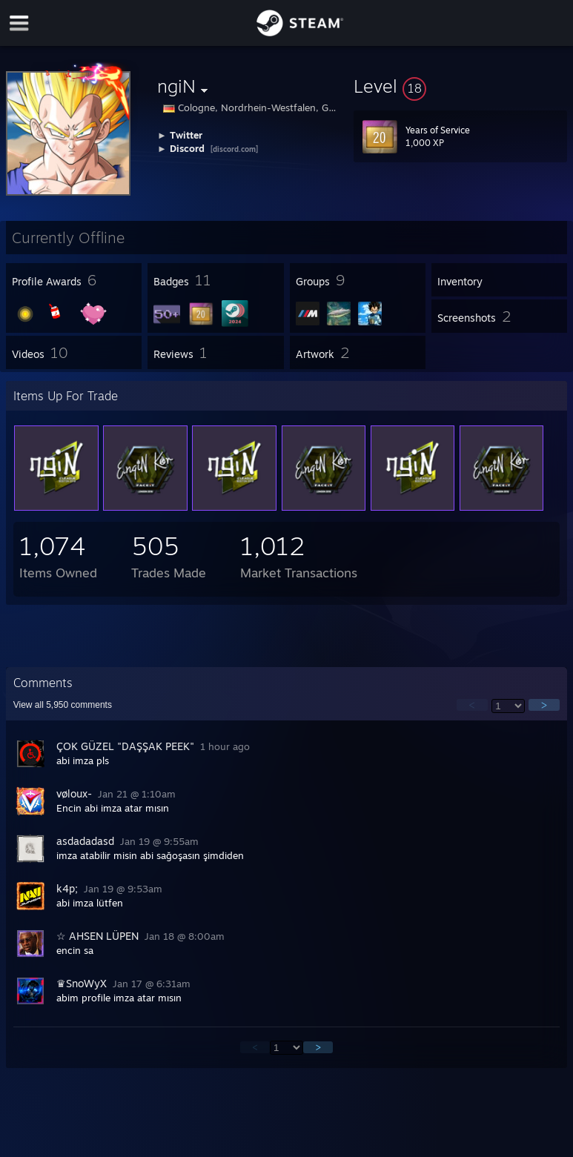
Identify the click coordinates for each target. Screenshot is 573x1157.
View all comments (62, 705)
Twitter (186, 135)
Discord (187, 148)
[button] (460, 86)
